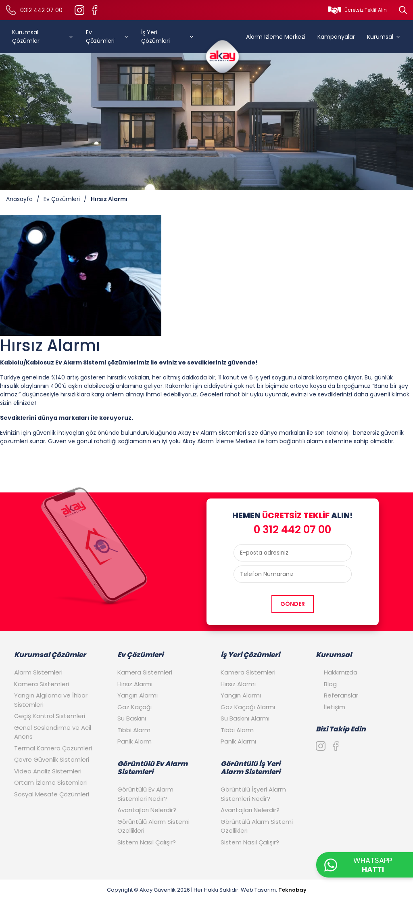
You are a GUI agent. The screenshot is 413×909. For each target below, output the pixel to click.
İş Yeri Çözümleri (167, 36)
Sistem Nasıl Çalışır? (146, 842)
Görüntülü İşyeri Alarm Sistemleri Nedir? (253, 794)
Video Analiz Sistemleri (47, 771)
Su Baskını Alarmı (245, 718)
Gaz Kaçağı (134, 707)
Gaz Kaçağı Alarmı (248, 707)
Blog (330, 684)
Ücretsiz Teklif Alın (365, 9)
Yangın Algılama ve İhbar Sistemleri (51, 700)
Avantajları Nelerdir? (146, 810)
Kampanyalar (336, 37)
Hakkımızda (340, 672)
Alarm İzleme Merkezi (275, 37)
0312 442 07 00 (41, 10)
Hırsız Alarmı (109, 199)
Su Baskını (131, 718)
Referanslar (341, 695)
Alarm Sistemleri (38, 672)
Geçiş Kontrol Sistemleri (49, 716)
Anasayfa (19, 199)
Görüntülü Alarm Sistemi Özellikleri (153, 826)
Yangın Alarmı (137, 695)
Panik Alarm (134, 741)
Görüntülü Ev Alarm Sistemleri (152, 768)
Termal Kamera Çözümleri (53, 748)
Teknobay (292, 890)
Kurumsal (384, 37)
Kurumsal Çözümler (43, 36)
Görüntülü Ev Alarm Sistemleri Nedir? (145, 794)
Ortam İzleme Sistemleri (50, 782)
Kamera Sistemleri (41, 684)
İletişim (334, 707)
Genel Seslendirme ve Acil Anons (52, 732)
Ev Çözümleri (107, 36)
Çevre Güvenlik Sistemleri (51, 759)
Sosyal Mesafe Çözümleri (51, 794)
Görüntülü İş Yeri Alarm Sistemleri (250, 768)
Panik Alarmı (238, 741)
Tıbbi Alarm (133, 730)
